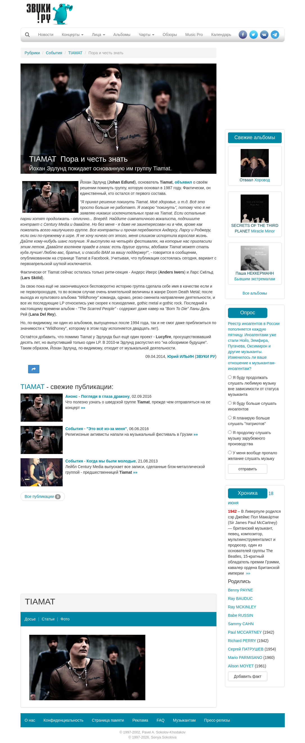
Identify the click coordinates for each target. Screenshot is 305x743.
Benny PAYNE (240, 590)
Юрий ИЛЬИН (180, 356)
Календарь (221, 34)
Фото (64, 619)
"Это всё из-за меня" (107, 428)
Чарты (146, 34)
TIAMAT (75, 53)
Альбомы (122, 34)
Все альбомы (255, 293)
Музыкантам (184, 720)
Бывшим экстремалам (254, 279)
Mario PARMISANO (245, 657)
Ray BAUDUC (240, 598)
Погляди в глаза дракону (105, 396)
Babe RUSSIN (240, 615)
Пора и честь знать (94, 159)
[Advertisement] (150, 12)
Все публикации (43, 496)
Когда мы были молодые (111, 461)
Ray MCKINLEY (242, 607)
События (54, 53)
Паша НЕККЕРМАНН (255, 273)
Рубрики (32, 53)
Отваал (246, 180)
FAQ (160, 720)
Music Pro (194, 34)
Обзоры (170, 34)
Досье (30, 619)
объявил (183, 182)
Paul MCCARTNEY (245, 632)
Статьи (48, 619)
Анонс (71, 396)
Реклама (140, 720)
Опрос (247, 312)
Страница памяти (108, 720)
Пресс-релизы (217, 720)
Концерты (72, 34)
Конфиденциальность (63, 720)
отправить (247, 469)
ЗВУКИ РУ (205, 356)
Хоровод (262, 180)
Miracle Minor (263, 231)
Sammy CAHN (241, 624)
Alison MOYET (241, 666)
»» (83, 407)
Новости (45, 34)
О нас (30, 720)
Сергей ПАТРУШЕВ (245, 649)
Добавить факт (247, 676)
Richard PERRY (242, 640)
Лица (98, 34)
